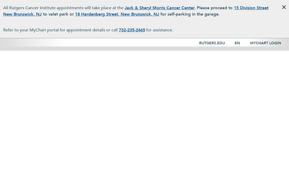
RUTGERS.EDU (212, 43)
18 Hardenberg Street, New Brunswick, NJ (117, 14)
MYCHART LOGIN (265, 43)
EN (237, 43)
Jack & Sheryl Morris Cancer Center (160, 8)
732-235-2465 (132, 30)
